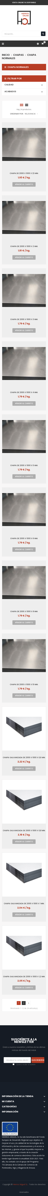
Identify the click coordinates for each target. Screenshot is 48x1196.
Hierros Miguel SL (20, 1184)
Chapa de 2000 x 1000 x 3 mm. (24, 319)
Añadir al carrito (24, 184)
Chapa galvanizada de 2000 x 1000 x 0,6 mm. (24, 757)
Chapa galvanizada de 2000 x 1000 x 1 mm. (24, 903)
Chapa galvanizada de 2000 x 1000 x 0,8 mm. (24, 830)
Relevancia (31, 113)
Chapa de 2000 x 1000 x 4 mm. (24, 392)
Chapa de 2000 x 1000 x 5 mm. (24, 465)
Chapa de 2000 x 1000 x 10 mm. (24, 684)
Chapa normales (16, 67)
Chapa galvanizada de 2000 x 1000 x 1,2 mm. (24, 976)
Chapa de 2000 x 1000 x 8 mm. (24, 611)
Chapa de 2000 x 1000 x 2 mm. (24, 246)
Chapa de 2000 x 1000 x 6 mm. (24, 538)
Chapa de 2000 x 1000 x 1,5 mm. (24, 173)
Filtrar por (15, 78)
